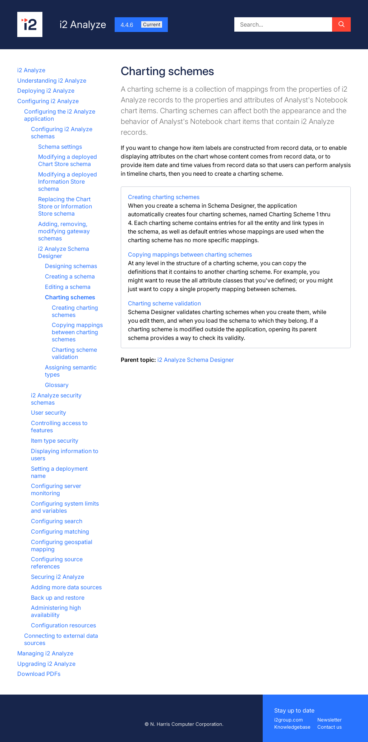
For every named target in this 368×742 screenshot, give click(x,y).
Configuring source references (57, 563)
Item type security (54, 440)
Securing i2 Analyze (57, 576)
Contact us (329, 727)
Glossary (57, 384)
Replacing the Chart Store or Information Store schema (65, 206)
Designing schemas (71, 265)
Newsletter (329, 720)
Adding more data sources (66, 587)
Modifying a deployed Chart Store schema (67, 160)
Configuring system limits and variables (65, 507)
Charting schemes (70, 297)
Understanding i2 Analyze (51, 80)
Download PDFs (38, 673)
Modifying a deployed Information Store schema (67, 181)
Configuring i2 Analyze (48, 101)
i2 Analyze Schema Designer (195, 359)
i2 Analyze (31, 70)
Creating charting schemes (75, 311)
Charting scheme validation (74, 353)
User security (48, 412)
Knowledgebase (292, 727)
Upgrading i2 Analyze (46, 663)
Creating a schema (70, 276)
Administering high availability (56, 611)
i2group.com (288, 720)
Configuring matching (60, 531)
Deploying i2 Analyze (45, 90)
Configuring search (56, 521)
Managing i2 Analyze (45, 653)
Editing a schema (68, 286)
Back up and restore (57, 597)
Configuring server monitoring (56, 489)
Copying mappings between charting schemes (77, 332)
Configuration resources (63, 625)
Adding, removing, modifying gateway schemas (64, 231)
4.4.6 (141, 24)
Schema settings (60, 146)
